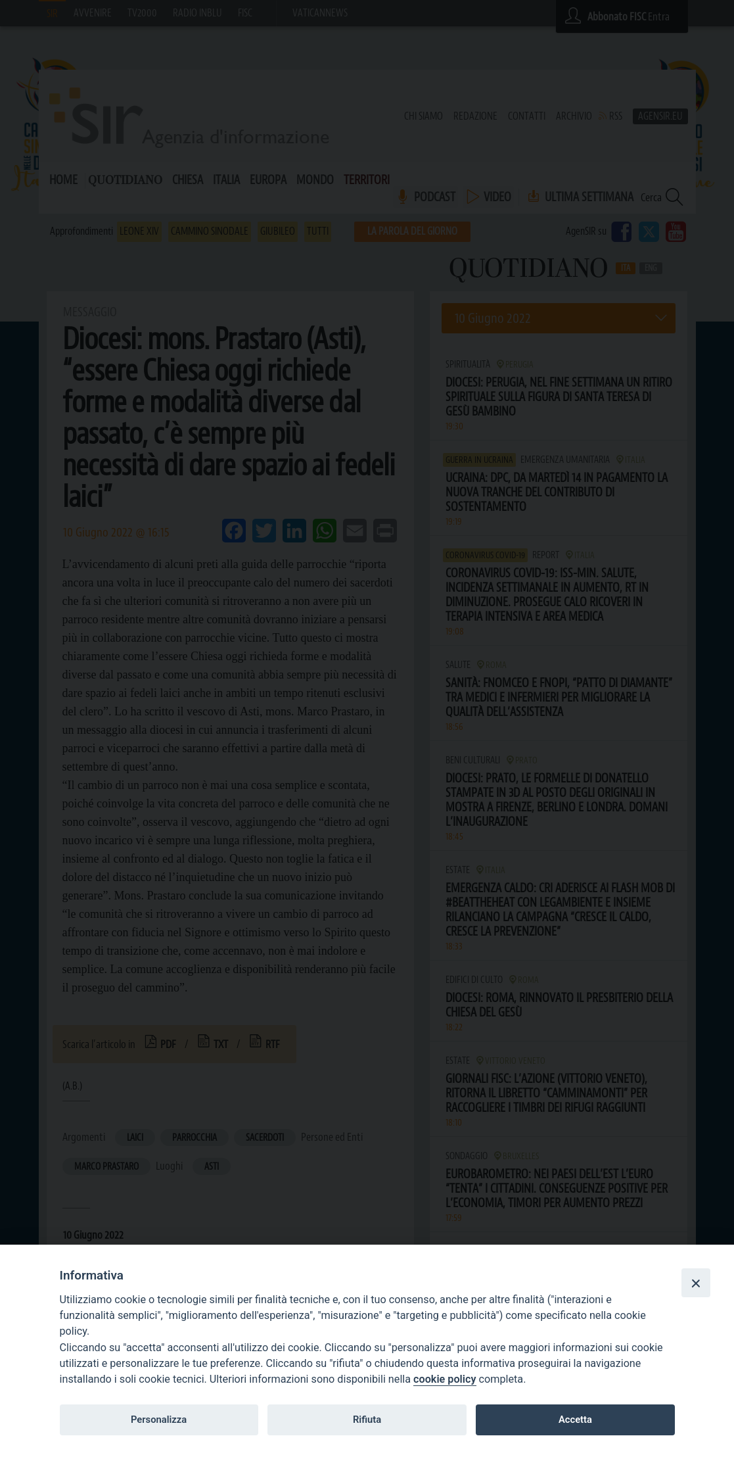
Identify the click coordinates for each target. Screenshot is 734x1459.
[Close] (695, 1282)
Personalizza (159, 1419)
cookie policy (444, 1379)
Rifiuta (367, 1419)
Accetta (575, 1419)
